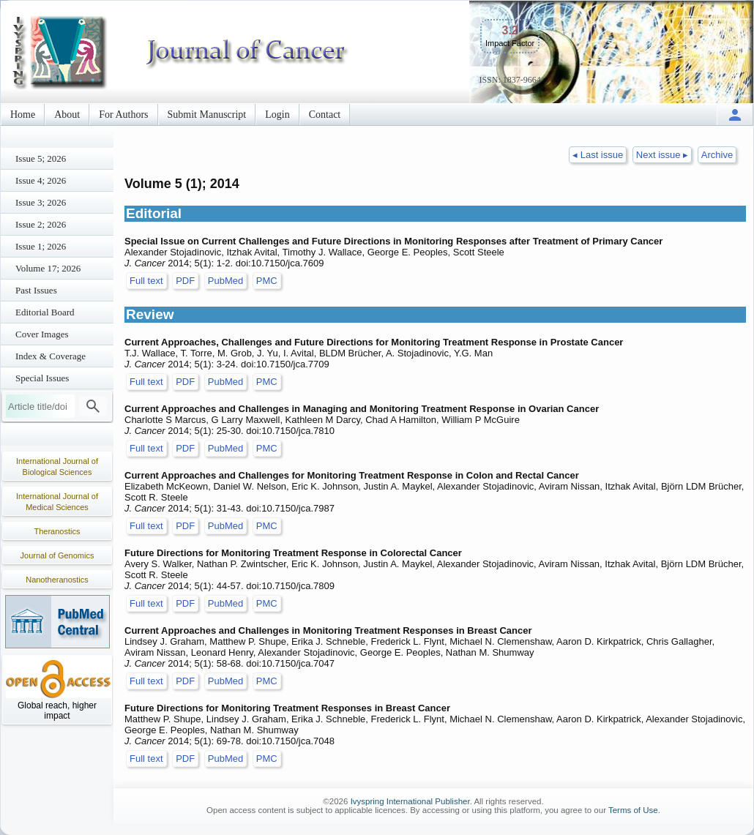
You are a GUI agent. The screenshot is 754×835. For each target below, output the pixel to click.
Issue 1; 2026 (40, 246)
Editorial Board (45, 312)
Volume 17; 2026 (48, 268)
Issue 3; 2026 (40, 202)
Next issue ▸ (662, 154)
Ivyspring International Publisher (410, 801)
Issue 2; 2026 (40, 224)
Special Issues (42, 377)
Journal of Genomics (57, 555)
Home (22, 114)
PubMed (225, 280)
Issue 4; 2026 (40, 180)
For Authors (123, 114)
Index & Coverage (50, 356)
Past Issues (36, 290)
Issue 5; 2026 (40, 158)
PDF (185, 280)
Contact (325, 114)
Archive (717, 154)
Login (277, 114)
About (67, 114)
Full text (146, 280)
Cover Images (42, 334)
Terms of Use (633, 810)
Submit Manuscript (207, 114)
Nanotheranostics (57, 579)
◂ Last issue (597, 154)
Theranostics (57, 531)
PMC (266, 280)
